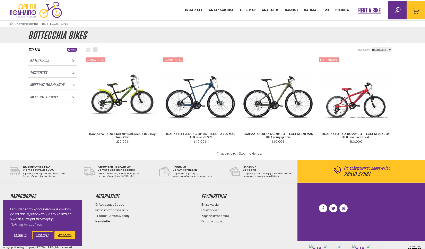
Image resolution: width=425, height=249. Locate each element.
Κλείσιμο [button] (20, 235)
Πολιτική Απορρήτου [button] (26, 225)
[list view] (95, 49)
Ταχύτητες (38, 72)
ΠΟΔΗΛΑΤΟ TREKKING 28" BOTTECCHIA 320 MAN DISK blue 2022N (200, 135)
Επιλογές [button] (42, 235)
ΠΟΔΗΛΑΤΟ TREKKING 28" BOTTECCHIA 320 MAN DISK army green (278, 135)
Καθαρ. (73, 49)
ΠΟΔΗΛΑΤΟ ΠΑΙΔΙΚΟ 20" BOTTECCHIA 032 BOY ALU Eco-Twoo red (356, 135)
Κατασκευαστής (27, 24)
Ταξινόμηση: (350, 49)
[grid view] (88, 49)
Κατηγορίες (39, 60)
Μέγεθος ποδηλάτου (47, 85)
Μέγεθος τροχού (44, 97)
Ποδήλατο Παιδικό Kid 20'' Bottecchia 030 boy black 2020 (122, 135)
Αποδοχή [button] (65, 235)
